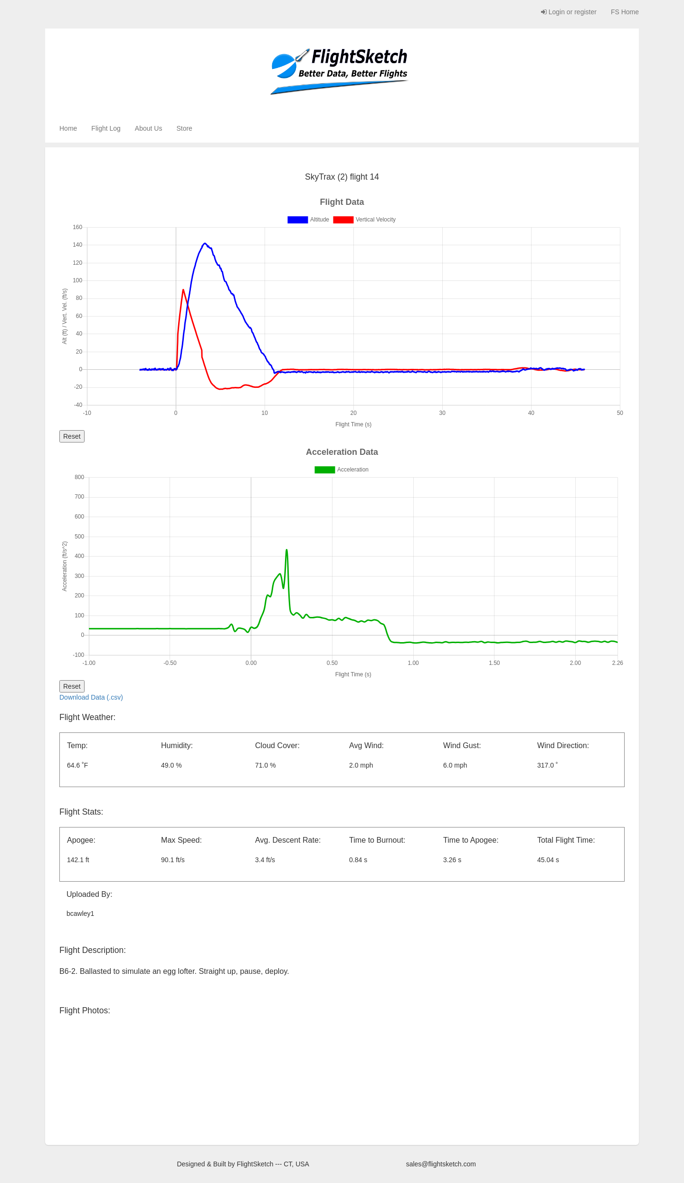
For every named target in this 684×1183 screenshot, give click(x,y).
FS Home (625, 12)
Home (68, 128)
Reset (72, 436)
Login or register (569, 12)
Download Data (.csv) (91, 697)
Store (184, 128)
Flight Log (105, 128)
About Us (148, 128)
